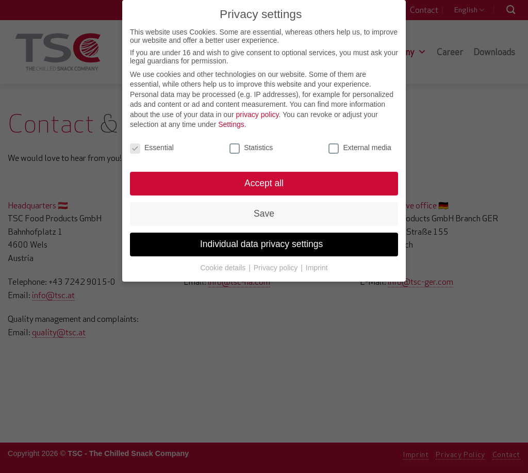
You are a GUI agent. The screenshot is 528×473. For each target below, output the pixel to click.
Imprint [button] (317, 259)
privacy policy (257, 106)
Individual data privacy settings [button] (264, 236)
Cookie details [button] (224, 259)
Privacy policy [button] (277, 259)
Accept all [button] (264, 175)
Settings (231, 116)
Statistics (251, 139)
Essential (152, 139)
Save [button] (264, 205)
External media (359, 139)
